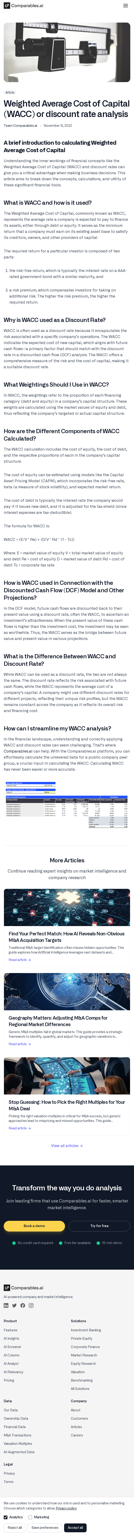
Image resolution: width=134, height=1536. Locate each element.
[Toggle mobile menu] (125, 5)
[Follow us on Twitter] (14, 1305)
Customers (79, 1418)
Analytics (13, 1517)
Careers (77, 1435)
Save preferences (45, 1527)
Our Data (11, 1410)
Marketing (38, 1517)
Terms (8, 1482)
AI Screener (12, 1347)
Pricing (9, 1380)
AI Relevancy (13, 1372)
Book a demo (34, 1226)
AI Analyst (11, 1363)
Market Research (84, 1355)
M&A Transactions (17, 1435)
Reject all (15, 1527)
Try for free (99, 1226)
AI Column (12, 1355)
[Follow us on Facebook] (22, 1305)
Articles (76, 1427)
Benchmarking (82, 1380)
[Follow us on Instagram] (31, 1305)
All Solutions (80, 1389)
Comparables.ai (18, 751)
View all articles (67, 1146)
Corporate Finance (85, 1347)
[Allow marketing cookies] (30, 1517)
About (75, 1410)
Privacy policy (66, 1508)
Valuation (78, 1372)
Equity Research (83, 1363)
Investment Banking (86, 1330)
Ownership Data (16, 1418)
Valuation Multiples (18, 1444)
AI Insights (11, 1338)
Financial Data (15, 1427)
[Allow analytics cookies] (5, 1517)
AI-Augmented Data (19, 1452)
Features (10, 1330)
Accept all (75, 1527)
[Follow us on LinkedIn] (6, 1305)
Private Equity (81, 1338)
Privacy (9, 1473)
